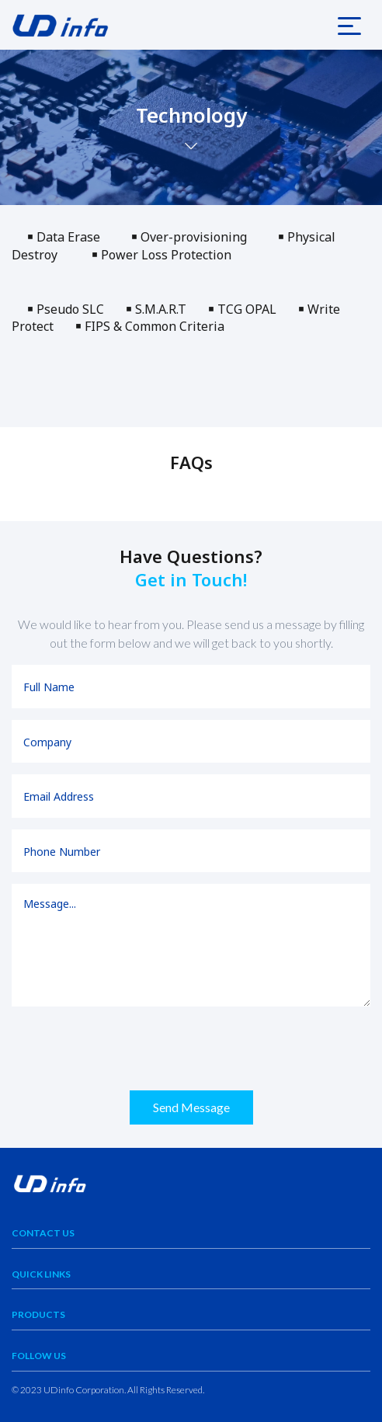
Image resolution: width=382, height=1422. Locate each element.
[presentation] (130, 1048)
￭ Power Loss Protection (161, 254)
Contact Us (43, 1233)
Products (38, 1314)
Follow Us (39, 1355)
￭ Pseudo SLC (69, 309)
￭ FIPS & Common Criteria (149, 326)
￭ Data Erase (71, 236)
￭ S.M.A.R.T (167, 309)
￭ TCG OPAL (253, 309)
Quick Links (41, 1274)
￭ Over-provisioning (193, 236)
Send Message (191, 1107)
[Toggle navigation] (349, 25)
